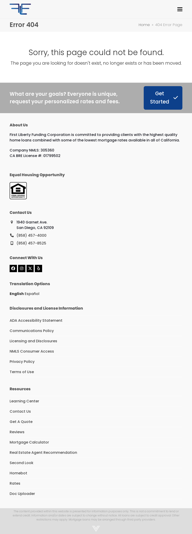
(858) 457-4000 (31, 235)
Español (32, 293)
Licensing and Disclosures (33, 341)
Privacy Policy (22, 361)
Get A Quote (21, 421)
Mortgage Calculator (29, 442)
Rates (15, 483)
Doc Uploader (22, 493)
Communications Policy (32, 330)
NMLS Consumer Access (32, 351)
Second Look (21, 462)
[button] (179, 9)
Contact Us (20, 411)
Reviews (17, 432)
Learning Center (24, 401)
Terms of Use (22, 372)
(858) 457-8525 (31, 243)
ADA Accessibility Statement (36, 320)
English (17, 293)
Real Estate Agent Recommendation (43, 452)
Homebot (18, 473)
